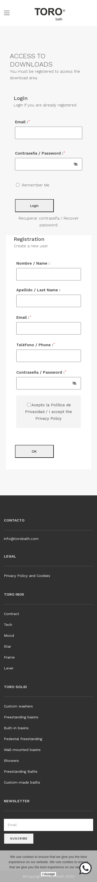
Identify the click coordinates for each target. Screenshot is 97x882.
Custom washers (18, 706)
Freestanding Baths (21, 771)
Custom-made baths (22, 782)
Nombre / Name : (33, 263)
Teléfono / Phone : (35, 345)
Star (7, 646)
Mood (9, 635)
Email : (22, 122)
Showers (11, 760)
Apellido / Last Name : (38, 290)
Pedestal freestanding (23, 739)
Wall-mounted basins (22, 750)
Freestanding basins (21, 717)
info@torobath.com (21, 539)
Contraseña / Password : (40, 153)
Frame (9, 657)
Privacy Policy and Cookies (27, 576)
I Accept (48, 874)
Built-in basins (16, 728)
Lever (8, 668)
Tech (8, 625)
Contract (11, 614)
